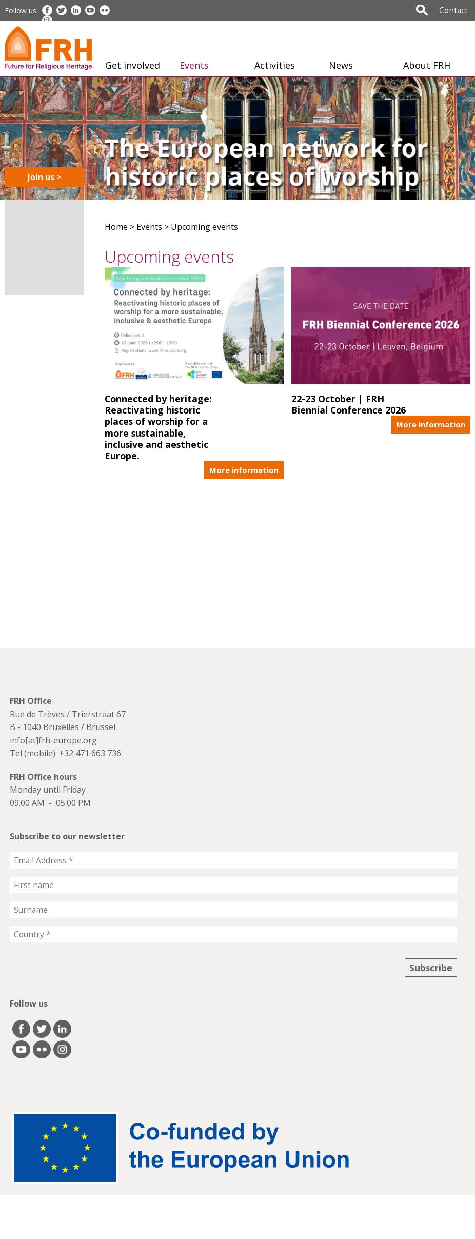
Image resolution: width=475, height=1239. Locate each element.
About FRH (426, 65)
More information (244, 470)
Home (116, 226)
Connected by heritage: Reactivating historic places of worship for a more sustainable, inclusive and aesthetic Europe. (158, 426)
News (341, 65)
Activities (274, 65)
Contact (453, 10)
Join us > (44, 177)
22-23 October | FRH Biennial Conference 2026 (348, 404)
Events (194, 65)
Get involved (132, 65)
